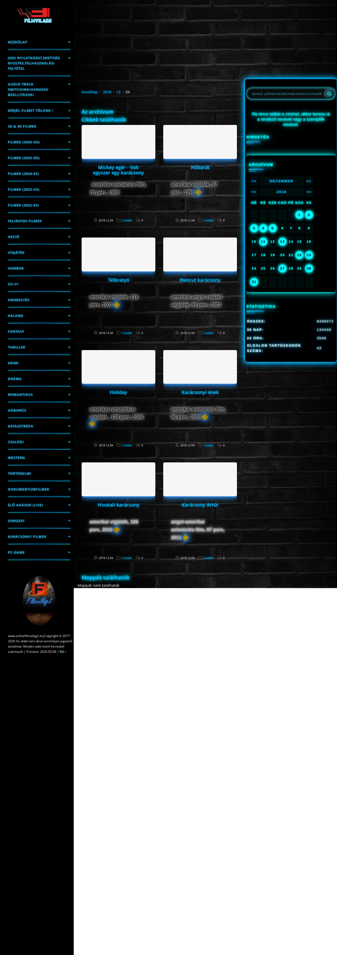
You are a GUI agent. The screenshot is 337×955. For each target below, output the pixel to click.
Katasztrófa (20, 426)
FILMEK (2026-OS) (24, 142)
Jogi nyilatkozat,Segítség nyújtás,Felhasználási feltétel (34, 63)
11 (263, 242)
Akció (13, 236)
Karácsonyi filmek (27, 536)
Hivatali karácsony (119, 504)
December (281, 181)
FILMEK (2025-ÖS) (24, 157)
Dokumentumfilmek (28, 489)
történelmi (19, 473)
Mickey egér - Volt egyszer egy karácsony (118, 170)
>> (308, 181)
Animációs (18, 299)
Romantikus (20, 394)
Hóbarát (200, 167)
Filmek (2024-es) (23, 173)
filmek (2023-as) (23, 189)
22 (299, 255)
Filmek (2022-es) (23, 205)
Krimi (13, 363)
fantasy (16, 331)
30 (309, 268)
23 (309, 255)
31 (254, 282)
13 (282, 242)
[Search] (329, 93)
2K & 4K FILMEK (22, 126)
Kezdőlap (17, 42)
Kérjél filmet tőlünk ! (30, 110)
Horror (16, 268)
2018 (107, 91)
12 (118, 91)
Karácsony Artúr (200, 504)
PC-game (16, 552)
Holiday (118, 392)
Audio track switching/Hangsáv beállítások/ (28, 89)
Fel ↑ (63, 651)
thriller (16, 347)
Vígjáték (16, 252)
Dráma (15, 378)
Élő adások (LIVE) (25, 505)
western (16, 457)
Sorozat (16, 520)
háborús (17, 410)
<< (253, 181)
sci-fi (13, 284)
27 (282, 268)
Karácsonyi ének (200, 392)
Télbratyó (118, 279)
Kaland (15, 315)
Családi (16, 441)
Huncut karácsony (200, 279)
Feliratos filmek (25, 221)
